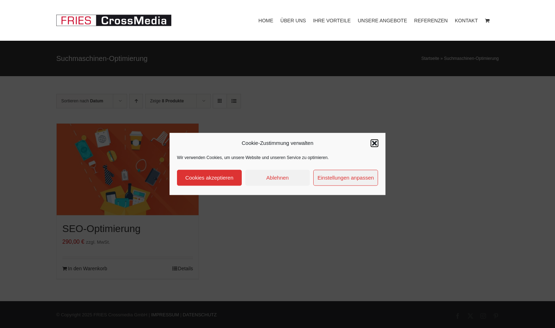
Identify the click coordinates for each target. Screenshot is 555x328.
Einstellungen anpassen (345, 178)
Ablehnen (277, 178)
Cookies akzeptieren (209, 178)
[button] (374, 143)
